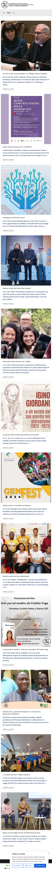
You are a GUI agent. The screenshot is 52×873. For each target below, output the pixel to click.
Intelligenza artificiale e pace (14, 218)
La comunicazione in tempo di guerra (16, 775)
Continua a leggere (8, 89)
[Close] (47, 851)
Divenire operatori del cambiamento (16, 576)
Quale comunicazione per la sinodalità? (17, 147)
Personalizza (17, 865)
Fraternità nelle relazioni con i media (16, 361)
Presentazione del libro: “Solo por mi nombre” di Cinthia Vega (25, 649)
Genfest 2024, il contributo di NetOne (17, 505)
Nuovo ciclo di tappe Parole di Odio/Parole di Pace (21, 833)
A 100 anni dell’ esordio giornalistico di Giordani (21, 435)
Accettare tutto (40, 865)
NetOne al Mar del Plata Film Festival (16, 288)
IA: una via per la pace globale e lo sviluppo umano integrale (25, 74)
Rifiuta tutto (28, 865)
